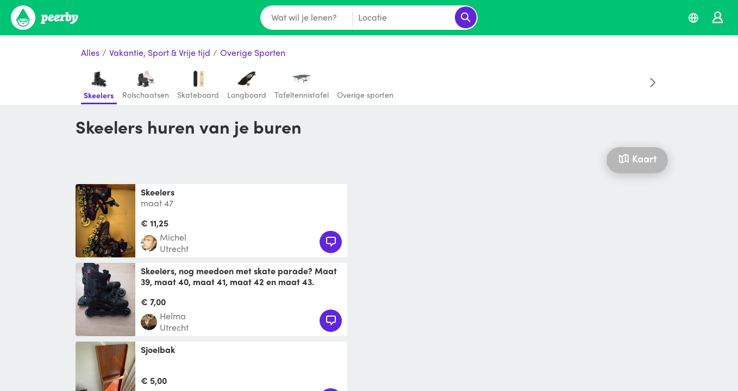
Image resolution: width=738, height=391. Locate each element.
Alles (90, 53)
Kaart (637, 158)
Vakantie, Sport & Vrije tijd (159, 53)
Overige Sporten (252, 53)
